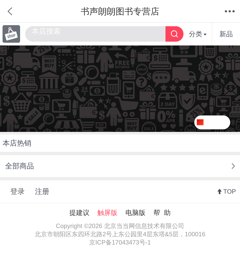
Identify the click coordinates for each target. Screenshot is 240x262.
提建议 (79, 212)
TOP (229, 191)
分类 (198, 34)
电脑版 (135, 212)
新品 (226, 34)
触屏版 (107, 212)
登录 (17, 191)
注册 (42, 191)
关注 (219, 122)
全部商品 (19, 166)
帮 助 (161, 212)
